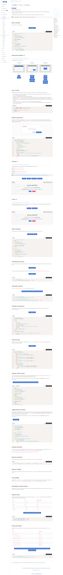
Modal (3, 35)
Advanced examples (56, 20)
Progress (4, 40)
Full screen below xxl (32, 550)
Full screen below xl (46, 548)
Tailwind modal (38, 562)
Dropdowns (4, 31)
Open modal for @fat (24, 382)
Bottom (19, 77)
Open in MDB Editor (48, 31)
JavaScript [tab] (14, 105)
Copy (44, 31)
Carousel (4, 27)
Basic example (55, 19)
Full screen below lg (39, 548)
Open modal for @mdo (16, 382)
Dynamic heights (56, 33)
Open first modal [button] (16, 419)
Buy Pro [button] (34, 191)
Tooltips (3, 46)
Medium (45, 77)
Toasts (3, 45)
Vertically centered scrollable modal (37, 291)
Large (45, 79)
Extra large (45, 81)
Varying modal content (56, 29)
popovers (16, 308)
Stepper (3, 44)
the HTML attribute (29, 102)
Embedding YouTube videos (57, 35)
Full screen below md (31, 548)
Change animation (56, 31)
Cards (3, 26)
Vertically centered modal (26, 291)
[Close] (41, 126)
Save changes (39, 132)
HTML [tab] (13, 31)
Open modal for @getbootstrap (33, 382)
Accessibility (55, 34)
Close (34, 132)
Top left (32, 77)
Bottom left (32, 81)
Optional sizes (55, 36)
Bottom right (32, 79)
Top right (24, 178)
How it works (55, 21)
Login (30, 191)
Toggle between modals (56, 30)
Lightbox (4, 32)
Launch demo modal (32, 312)
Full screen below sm (23, 548)
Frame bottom (35, 208)
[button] (4, 5)
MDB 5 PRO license (37, 187)
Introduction (55, 18)
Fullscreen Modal (56, 37)
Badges (3, 22)
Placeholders (4, 36)
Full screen (16, 548)
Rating (3, 41)
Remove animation (56, 32)
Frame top (29, 208)
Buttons (3, 23)
